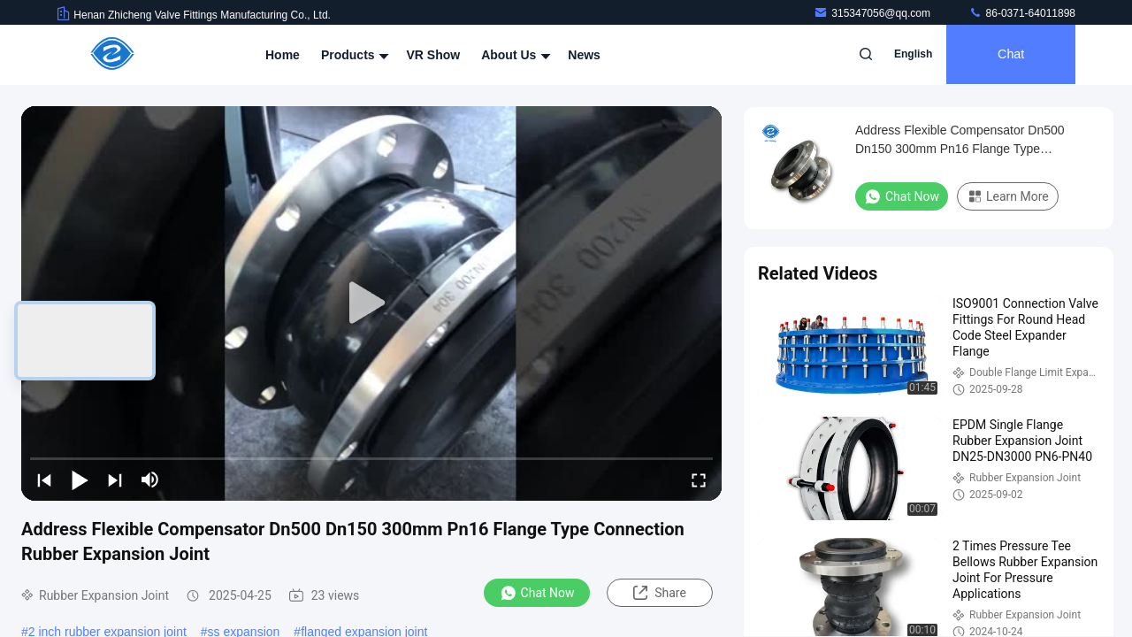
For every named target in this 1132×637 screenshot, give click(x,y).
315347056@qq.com (873, 13)
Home (282, 55)
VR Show (433, 55)
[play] (371, 303)
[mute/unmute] (150, 479)
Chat (1009, 55)
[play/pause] (79, 479)
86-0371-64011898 (1021, 13)
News (584, 55)
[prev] (44, 479)
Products (353, 55)
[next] (115, 479)
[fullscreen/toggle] (698, 479)
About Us (514, 55)
